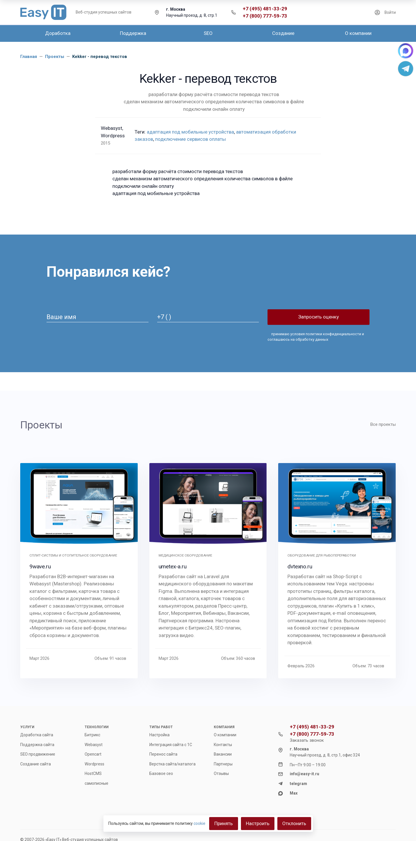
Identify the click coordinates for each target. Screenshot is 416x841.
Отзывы (221, 773)
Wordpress (94, 764)
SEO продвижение (37, 754)
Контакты (223, 744)
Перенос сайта (163, 754)
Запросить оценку (318, 317)
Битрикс (92, 735)
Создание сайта (35, 764)
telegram (298, 783)
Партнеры (223, 764)
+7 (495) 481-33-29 (265, 8)
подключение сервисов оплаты (190, 139)
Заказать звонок (307, 740)
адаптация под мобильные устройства (190, 132)
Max (294, 793)
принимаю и (316, 337)
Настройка (159, 735)
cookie (199, 823)
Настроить (258, 823)
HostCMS (93, 773)
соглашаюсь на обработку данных (298, 339)
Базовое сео (161, 773)
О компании (225, 735)
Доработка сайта (36, 735)
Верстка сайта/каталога (172, 764)
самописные (96, 783)
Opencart (93, 754)
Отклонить (294, 823)
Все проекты (383, 424)
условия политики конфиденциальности (325, 334)
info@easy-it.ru (304, 773)
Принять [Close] (223, 823)
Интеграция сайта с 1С (170, 744)
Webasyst (94, 744)
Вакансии (223, 754)
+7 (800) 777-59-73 (265, 16)
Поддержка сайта (37, 744)
